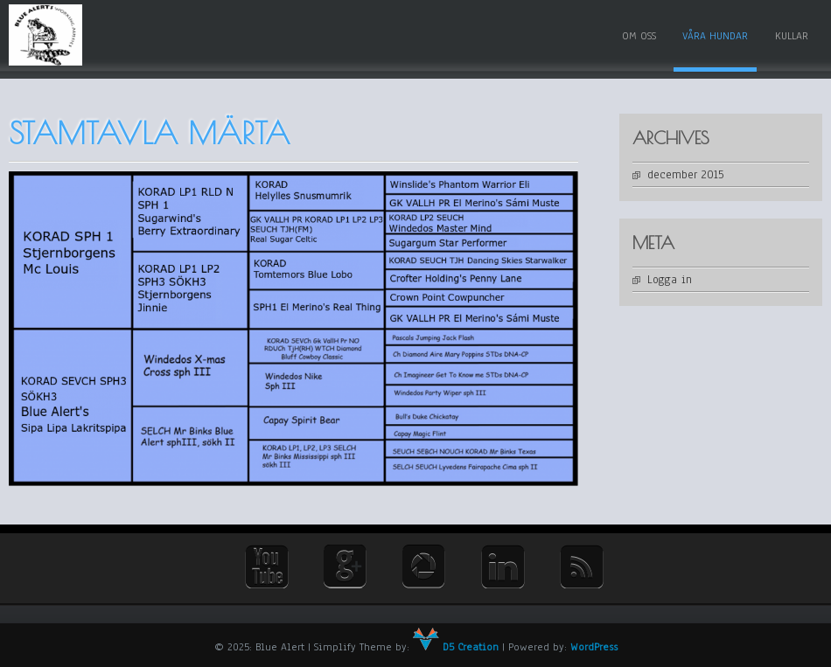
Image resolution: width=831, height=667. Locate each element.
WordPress (594, 647)
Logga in (669, 280)
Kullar (791, 36)
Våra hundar (715, 36)
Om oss (639, 36)
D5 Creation (456, 647)
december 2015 (685, 175)
